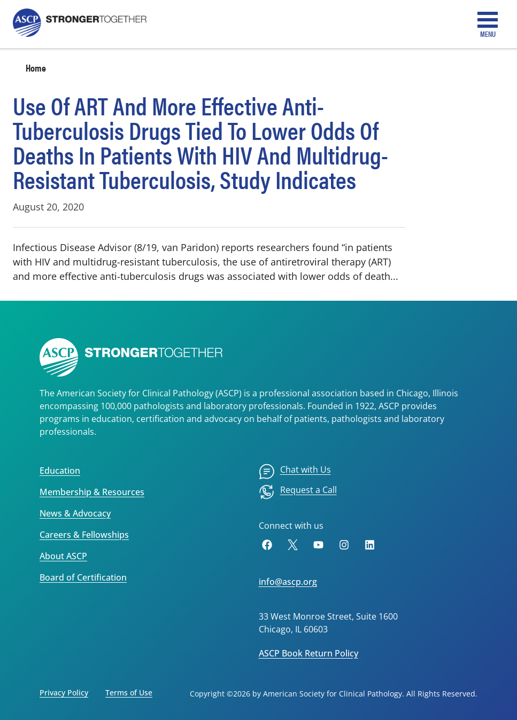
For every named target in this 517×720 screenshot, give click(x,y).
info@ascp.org (288, 582)
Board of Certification (83, 577)
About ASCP (63, 556)
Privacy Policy (64, 692)
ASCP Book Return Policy (308, 653)
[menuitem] (295, 472)
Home (36, 67)
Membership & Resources (92, 492)
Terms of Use (128, 692)
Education (60, 470)
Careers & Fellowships (84, 535)
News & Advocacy (75, 513)
